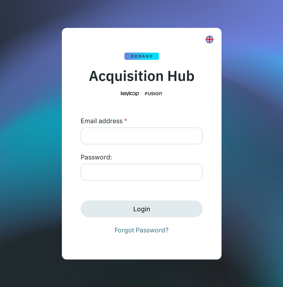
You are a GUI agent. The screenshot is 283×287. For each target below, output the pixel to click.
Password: (96, 157)
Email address (104, 121)
